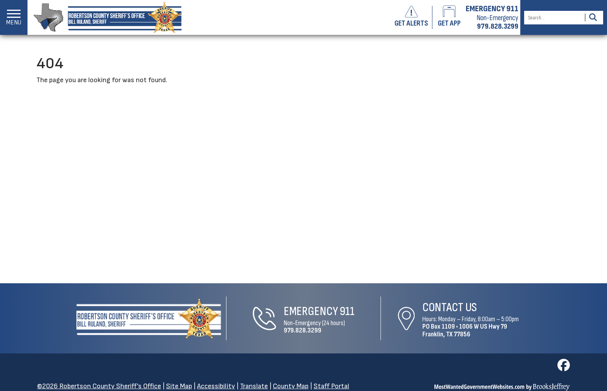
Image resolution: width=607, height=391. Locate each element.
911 (347, 311)
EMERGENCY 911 (492, 9)
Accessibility (216, 386)
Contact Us (449, 307)
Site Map (179, 386)
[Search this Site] (553, 17)
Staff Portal (331, 386)
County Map (291, 386)
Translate (254, 386)
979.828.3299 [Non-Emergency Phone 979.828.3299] (302, 330)
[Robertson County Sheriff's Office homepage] (104, 17)
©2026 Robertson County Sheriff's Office (99, 386)
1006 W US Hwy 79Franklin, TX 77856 (464, 330)
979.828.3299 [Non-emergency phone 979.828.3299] (497, 26)
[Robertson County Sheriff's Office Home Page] (148, 318)
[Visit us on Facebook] (563, 367)
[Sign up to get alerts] (414, 17)
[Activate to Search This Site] (593, 17)
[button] (13, 17)
